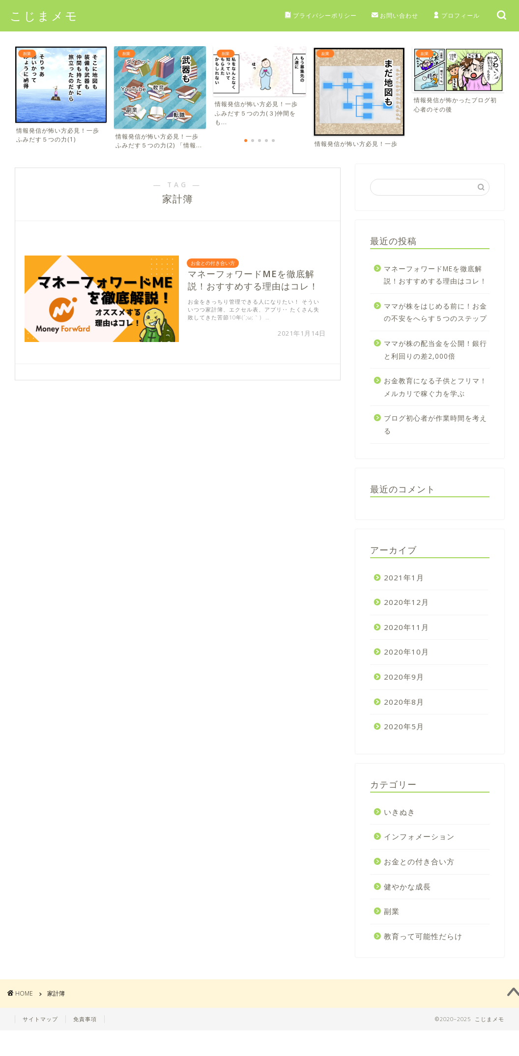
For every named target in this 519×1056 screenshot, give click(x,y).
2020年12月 (406, 602)
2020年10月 (406, 652)
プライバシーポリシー (321, 15)
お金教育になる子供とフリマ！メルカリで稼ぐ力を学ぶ (435, 387)
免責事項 (85, 1019)
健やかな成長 (407, 886)
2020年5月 (404, 727)
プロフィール (456, 15)
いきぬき (399, 812)
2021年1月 (404, 577)
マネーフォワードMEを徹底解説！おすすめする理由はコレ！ (435, 275)
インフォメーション (419, 837)
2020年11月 (406, 627)
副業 (392, 911)
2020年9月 (404, 677)
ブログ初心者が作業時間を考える (435, 425)
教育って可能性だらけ (423, 936)
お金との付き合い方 (419, 861)
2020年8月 (404, 702)
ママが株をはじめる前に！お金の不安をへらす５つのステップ (435, 312)
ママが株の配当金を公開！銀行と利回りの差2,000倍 (435, 350)
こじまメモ (44, 15)
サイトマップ (40, 1019)
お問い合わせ (395, 15)
